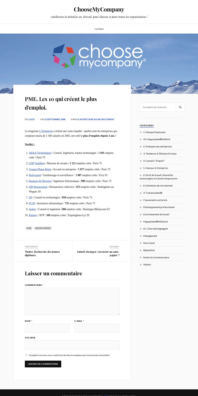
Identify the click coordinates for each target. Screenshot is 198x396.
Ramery (33, 215)
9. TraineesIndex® (152, 192)
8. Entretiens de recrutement (96, 119)
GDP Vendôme (37, 163)
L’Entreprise (46, 131)
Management (150, 235)
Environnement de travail (156, 214)
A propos (99, 28)
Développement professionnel (159, 207)
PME (29, 228)
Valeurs (147, 264)
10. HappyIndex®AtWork (156, 139)
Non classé (149, 242)
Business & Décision (40, 181)
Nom (28, 321)
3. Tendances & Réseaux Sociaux (159, 153)
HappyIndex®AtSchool (155, 221)
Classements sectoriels (155, 200)
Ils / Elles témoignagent (155, 228)
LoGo (31, 119)
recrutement (43, 228)
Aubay (32, 209)
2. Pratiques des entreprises (157, 146)
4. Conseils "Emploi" (154, 160)
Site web (30, 338)
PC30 (32, 203)
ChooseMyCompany (99, 9)
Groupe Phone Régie (40, 169)
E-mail (79, 321)
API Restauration (38, 186)
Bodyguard (35, 175)
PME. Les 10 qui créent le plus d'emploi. (70, 102)
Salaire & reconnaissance (156, 257)
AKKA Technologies (40, 152)
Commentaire (34, 285)
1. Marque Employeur (154, 132)
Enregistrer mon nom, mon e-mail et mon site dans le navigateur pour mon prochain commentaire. (69, 355)
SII (30, 197)
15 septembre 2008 (55, 119)
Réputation (149, 250)
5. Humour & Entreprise (155, 167)
